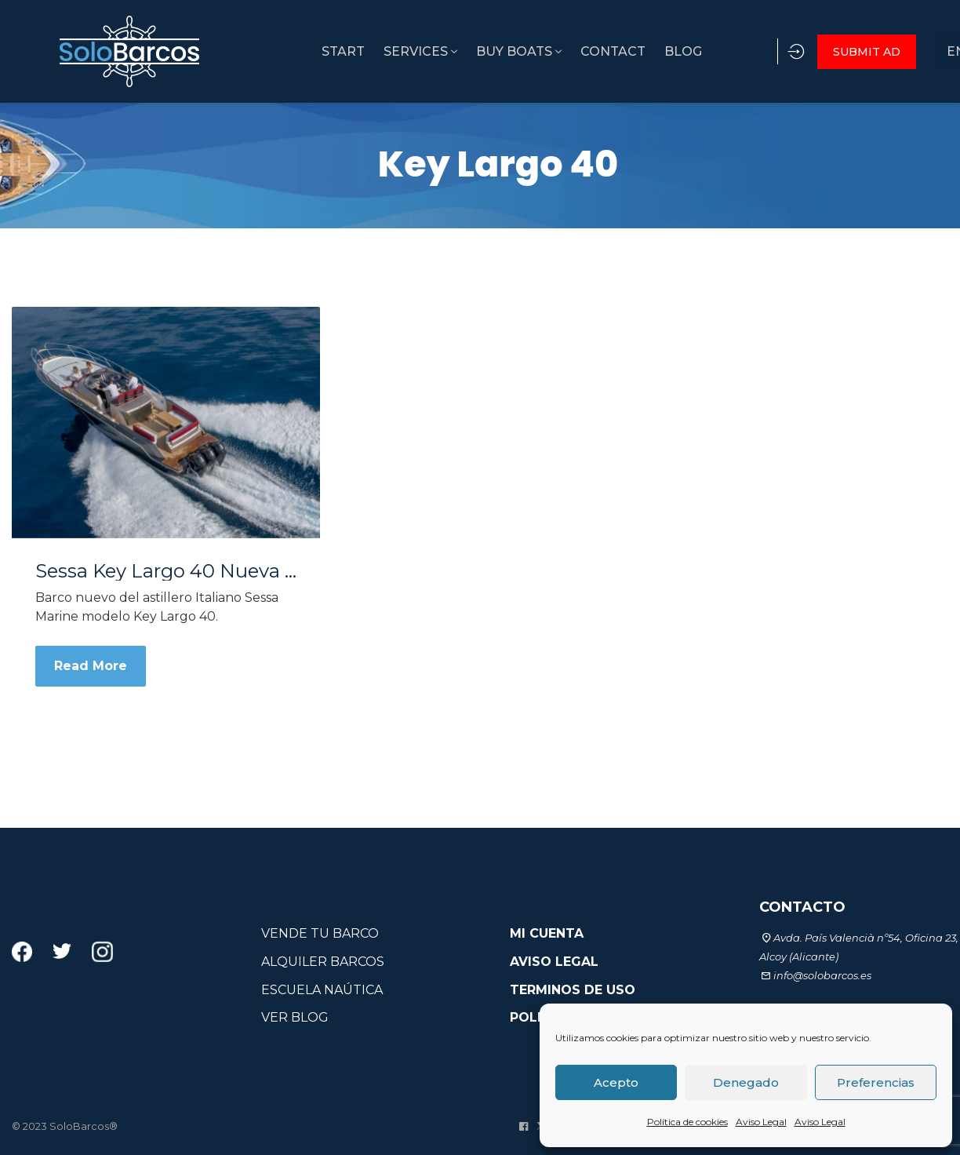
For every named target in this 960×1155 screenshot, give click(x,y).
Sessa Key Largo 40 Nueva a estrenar (165, 571)
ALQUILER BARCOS (322, 961)
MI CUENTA (547, 933)
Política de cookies (687, 1122)
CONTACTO (802, 907)
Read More (90, 665)
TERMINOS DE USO (572, 989)
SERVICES (365, 51)
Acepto (616, 1082)
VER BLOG (295, 1017)
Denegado (746, 1082)
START (283, 51)
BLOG (642, 51)
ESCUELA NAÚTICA (322, 989)
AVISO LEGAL (554, 961)
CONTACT (567, 51)
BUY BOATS (468, 51)
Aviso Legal (761, 1122)
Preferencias (876, 1082)
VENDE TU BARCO (320, 933)
